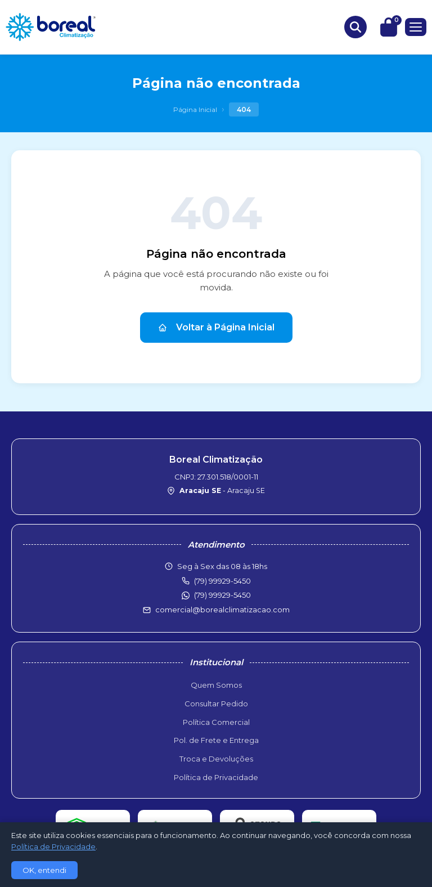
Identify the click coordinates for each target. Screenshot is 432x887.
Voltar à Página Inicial (216, 327)
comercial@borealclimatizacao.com (222, 609)
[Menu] (415, 27)
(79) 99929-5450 (222, 594)
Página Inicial (195, 109)
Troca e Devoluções (216, 758)
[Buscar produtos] (355, 27)
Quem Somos (216, 684)
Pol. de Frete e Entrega (216, 740)
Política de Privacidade (216, 777)
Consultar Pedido (216, 703)
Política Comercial (216, 722)
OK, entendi (44, 870)
